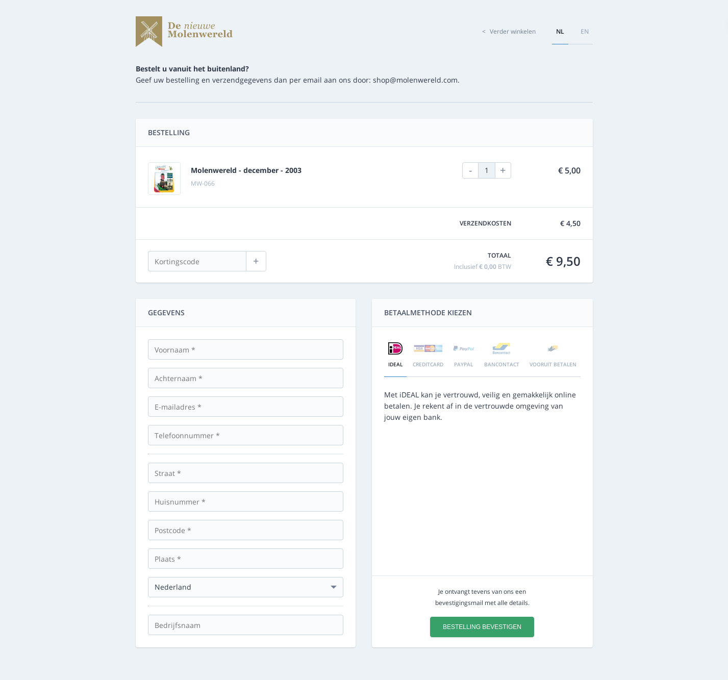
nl (560, 31)
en (585, 31)
